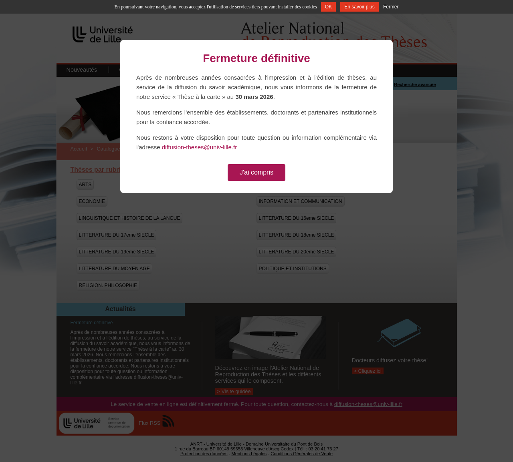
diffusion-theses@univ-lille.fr (199, 147)
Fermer (391, 7)
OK (328, 7)
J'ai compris (256, 172)
